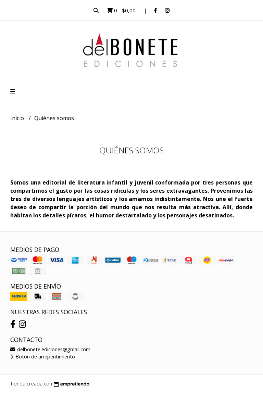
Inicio (17, 118)
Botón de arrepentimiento (42, 356)
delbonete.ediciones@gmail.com (50, 349)
